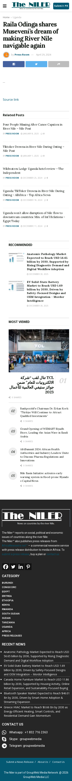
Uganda (17, 17)
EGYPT (6, 591)
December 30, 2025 (37, 274)
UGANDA (7, 626)
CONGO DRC (9, 587)
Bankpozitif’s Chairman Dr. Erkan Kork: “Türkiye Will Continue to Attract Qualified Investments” (44, 412)
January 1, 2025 (30, 155)
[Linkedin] (20, 566)
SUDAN (6, 618)
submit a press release (15, 554)
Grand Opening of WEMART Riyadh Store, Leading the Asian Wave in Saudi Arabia (44, 432)
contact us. (53, 554)
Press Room (22, 54)
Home (6, 17)
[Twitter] (13, 566)
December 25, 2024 (31, 177)
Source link (11, 99)
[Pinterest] (28, 566)
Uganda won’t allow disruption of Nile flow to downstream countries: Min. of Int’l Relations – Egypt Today (34, 217)
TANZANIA (8, 622)
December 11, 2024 (31, 226)
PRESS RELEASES (12, 635)
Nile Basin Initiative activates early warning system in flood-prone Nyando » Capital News (44, 476)
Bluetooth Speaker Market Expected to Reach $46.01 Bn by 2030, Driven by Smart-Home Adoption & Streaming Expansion (37, 697)
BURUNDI (7, 582)
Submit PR (61, 5)
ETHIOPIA (7, 600)
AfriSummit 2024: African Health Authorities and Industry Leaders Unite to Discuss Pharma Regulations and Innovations (44, 455)
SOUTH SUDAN (11, 613)
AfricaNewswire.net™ (15, 545)
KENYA (6, 604)
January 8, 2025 (30, 133)
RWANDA (7, 609)
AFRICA (6, 631)
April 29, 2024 (43, 54)
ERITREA (7, 596)
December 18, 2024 (31, 200)
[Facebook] (5, 566)
